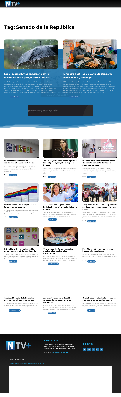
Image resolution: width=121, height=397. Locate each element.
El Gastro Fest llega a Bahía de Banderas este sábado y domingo (88, 77)
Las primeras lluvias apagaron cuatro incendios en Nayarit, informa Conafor (29, 77)
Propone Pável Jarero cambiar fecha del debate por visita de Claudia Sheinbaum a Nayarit (97, 166)
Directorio (41, 367)
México (6, 220)
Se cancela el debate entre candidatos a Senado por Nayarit (20, 165)
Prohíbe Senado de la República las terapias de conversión (20, 209)
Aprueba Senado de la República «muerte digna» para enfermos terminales (59, 303)
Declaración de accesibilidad (28, 367)
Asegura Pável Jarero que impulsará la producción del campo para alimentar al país (97, 210)
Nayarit (6, 99)
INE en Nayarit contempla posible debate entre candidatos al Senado (21, 254)
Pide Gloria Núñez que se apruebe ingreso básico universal (99, 253)
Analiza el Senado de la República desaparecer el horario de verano (21, 302)
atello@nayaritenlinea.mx (60, 356)
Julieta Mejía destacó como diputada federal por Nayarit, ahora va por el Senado (58, 166)
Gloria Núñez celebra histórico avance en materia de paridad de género (99, 303)
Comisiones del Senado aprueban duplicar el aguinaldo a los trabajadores (60, 254)
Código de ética (14, 367)
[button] (114, 4)
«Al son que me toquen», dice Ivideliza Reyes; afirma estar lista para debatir (59, 210)
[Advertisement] (60, 331)
